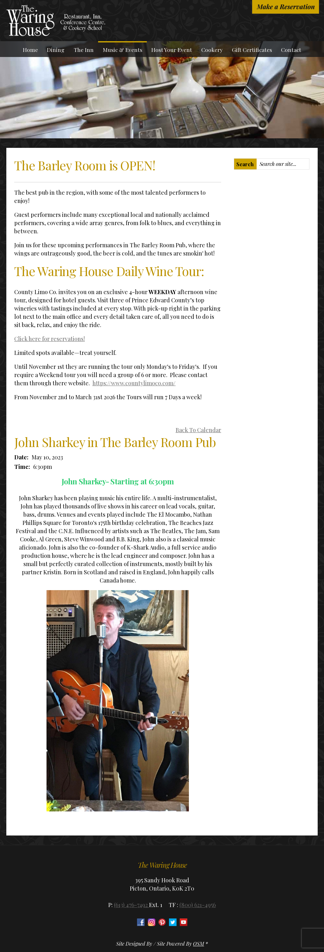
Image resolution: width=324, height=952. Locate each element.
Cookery (212, 49)
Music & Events (122, 49)
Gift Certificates (252, 49)
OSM (198, 943)
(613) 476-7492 (131, 905)
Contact (291, 49)
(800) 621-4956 (197, 905)
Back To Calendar (198, 430)
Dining (56, 49)
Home (30, 49)
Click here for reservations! (49, 339)
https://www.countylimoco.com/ (134, 383)
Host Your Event (171, 49)
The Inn (84, 49)
